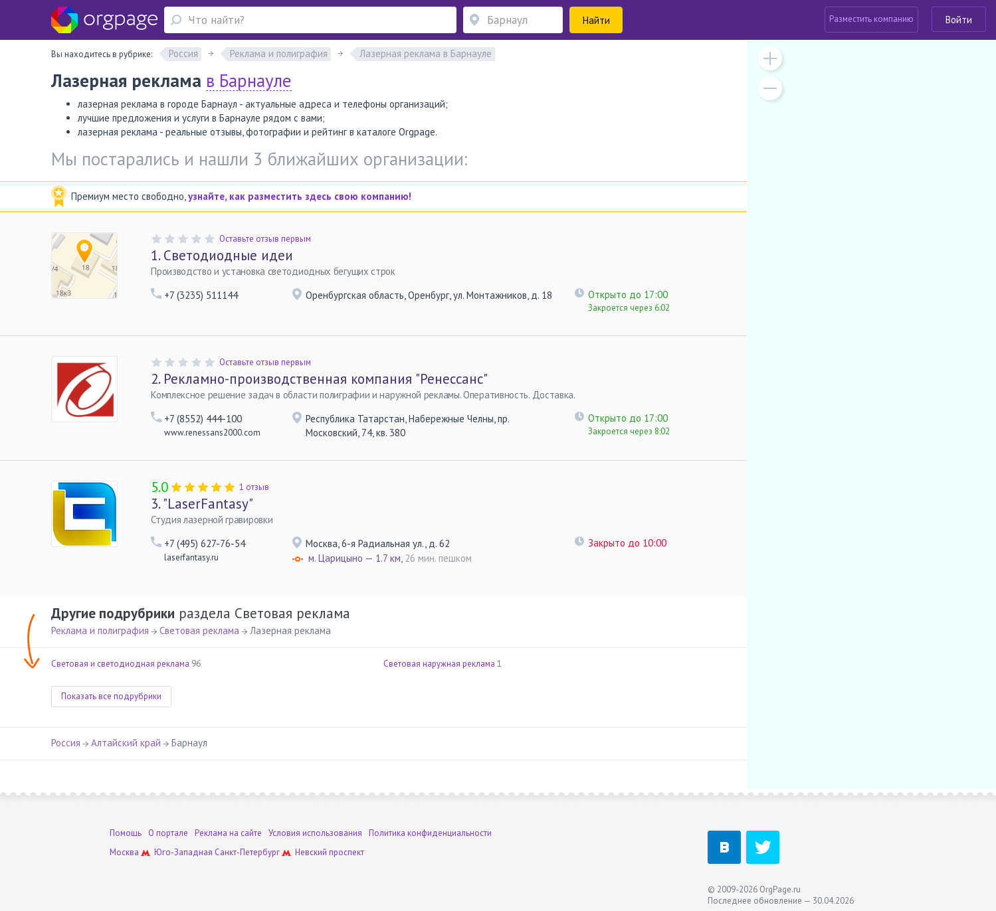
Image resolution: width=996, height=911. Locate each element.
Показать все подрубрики (111, 696)
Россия (65, 742)
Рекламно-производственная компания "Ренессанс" (319, 379)
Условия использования (315, 833)
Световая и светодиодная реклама (120, 663)
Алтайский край (126, 742)
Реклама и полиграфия (100, 630)
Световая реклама (199, 630)
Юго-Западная (183, 852)
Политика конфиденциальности (430, 833)
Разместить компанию (871, 19)
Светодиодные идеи (222, 255)
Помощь (126, 833)
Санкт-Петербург (247, 852)
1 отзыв (254, 487)
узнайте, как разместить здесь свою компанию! (299, 196)
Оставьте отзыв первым (265, 238)
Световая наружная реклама (439, 663)
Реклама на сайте (228, 833)
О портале (168, 833)
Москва (124, 852)
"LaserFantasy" (202, 504)
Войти (959, 19)
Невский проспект (329, 852)
